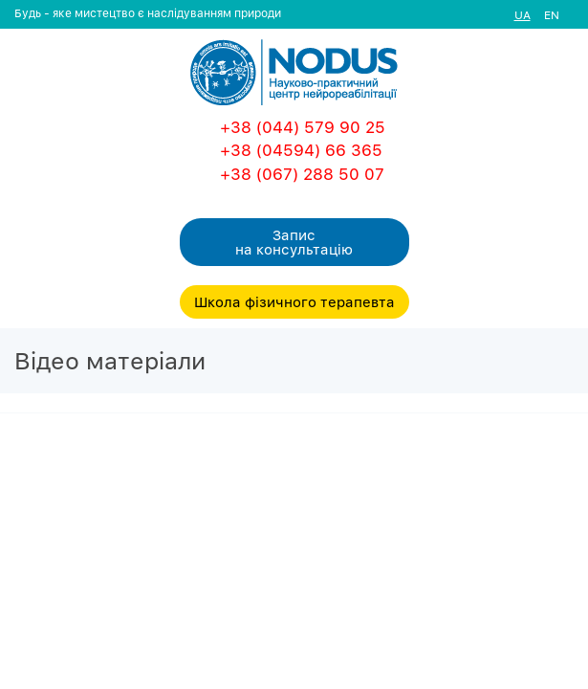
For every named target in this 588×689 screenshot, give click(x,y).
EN (551, 15)
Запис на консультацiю (294, 241)
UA (522, 15)
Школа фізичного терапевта (294, 301)
